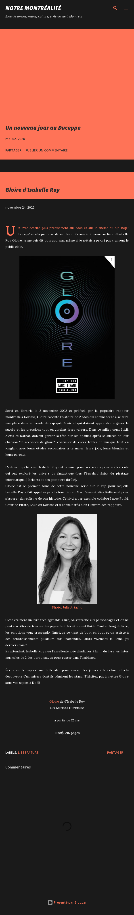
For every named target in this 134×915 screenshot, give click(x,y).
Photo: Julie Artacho (67, 607)
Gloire (54, 701)
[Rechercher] (115, 8)
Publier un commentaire (46, 150)
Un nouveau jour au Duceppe (43, 127)
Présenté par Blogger (67, 902)
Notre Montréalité (33, 8)
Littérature (28, 752)
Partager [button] (13, 150)
